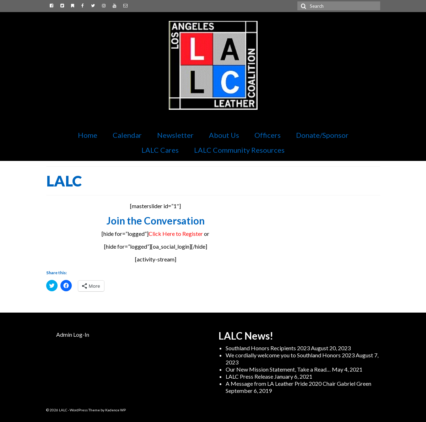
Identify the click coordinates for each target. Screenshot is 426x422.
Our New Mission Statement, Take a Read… (278, 369)
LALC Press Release (249, 376)
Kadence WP (115, 410)
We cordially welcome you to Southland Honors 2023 (290, 355)
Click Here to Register (176, 233)
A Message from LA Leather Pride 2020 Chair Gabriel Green (298, 383)
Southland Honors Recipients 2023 (268, 348)
